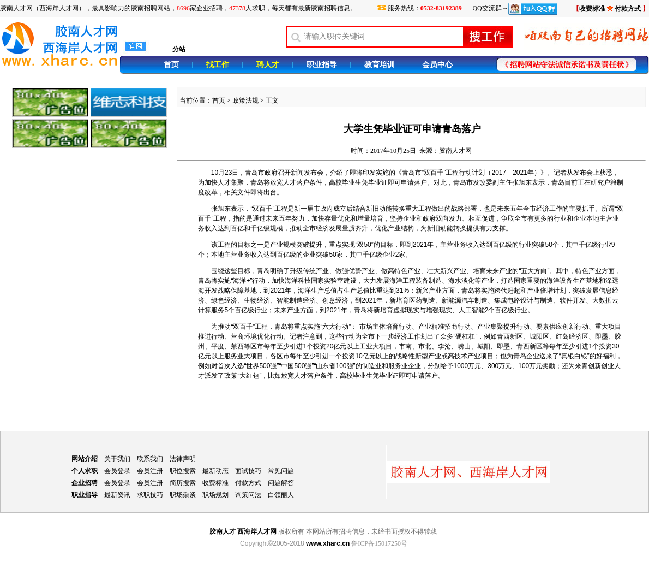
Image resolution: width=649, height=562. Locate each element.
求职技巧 (150, 495)
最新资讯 (117, 495)
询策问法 (248, 495)
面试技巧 (248, 471)
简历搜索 (183, 483)
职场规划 (215, 495)
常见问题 (281, 471)
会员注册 (150, 471)
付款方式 (248, 483)
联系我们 (150, 459)
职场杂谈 (183, 495)
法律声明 (183, 459)
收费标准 (592, 9)
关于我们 (117, 459)
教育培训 (379, 65)
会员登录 (117, 471)
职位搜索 (183, 471)
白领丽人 (281, 495)
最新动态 (215, 471)
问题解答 (281, 483)
